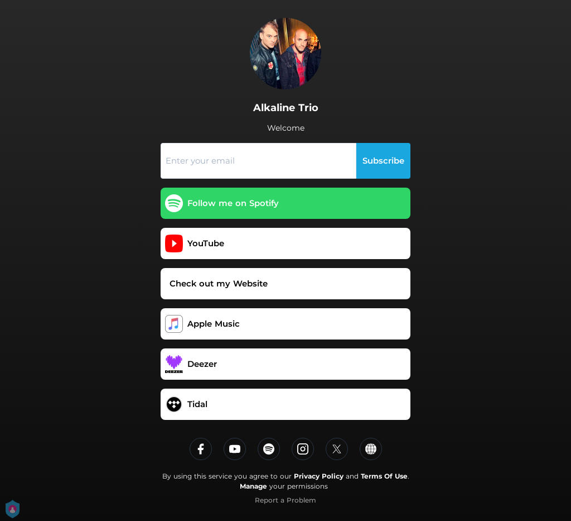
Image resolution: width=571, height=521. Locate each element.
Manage (253, 486)
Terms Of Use (384, 476)
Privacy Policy (318, 476)
